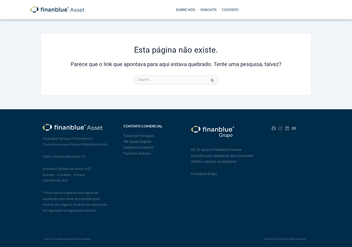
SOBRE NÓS (185, 9)
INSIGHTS (208, 9)
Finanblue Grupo (204, 174)
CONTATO (230, 9)
